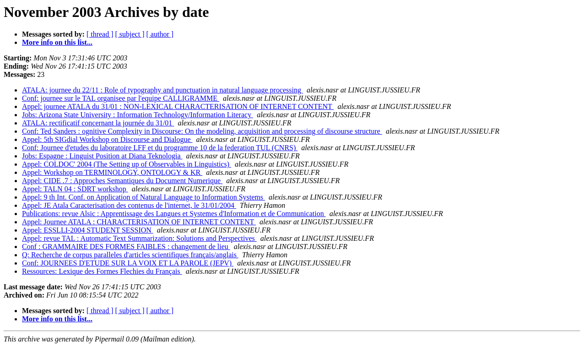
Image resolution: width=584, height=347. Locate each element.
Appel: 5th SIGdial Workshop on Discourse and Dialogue (107, 139)
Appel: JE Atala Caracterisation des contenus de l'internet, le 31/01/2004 (129, 205)
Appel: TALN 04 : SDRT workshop (75, 189)
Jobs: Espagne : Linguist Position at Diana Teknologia (102, 156)
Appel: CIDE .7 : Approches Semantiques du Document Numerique (122, 180)
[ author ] (160, 34)
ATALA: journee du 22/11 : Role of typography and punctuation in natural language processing (162, 90)
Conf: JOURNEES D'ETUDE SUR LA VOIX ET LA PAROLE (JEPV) (127, 263)
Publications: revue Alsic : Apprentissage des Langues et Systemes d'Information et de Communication (174, 213)
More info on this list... (57, 42)
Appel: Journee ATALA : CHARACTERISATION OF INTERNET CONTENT (139, 222)
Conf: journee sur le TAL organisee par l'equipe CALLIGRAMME (120, 98)
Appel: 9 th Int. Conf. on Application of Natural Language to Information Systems (143, 197)
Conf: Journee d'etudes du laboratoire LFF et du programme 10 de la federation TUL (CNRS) (159, 148)
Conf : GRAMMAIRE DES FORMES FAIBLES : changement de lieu (126, 246)
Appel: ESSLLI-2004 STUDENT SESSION (87, 230)
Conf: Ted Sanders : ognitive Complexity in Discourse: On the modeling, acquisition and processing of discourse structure (202, 131)
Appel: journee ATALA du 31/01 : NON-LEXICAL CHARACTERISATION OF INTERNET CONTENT (178, 106)
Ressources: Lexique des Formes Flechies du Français (102, 271)
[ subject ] (130, 34)
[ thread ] (100, 34)
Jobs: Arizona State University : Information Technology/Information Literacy (137, 115)
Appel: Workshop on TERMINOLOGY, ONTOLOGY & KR (112, 172)
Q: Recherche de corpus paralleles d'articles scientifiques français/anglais (130, 255)
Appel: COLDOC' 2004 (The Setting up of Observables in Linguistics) (126, 164)
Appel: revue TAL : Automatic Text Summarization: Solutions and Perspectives (139, 238)
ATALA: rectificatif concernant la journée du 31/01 (98, 123)
